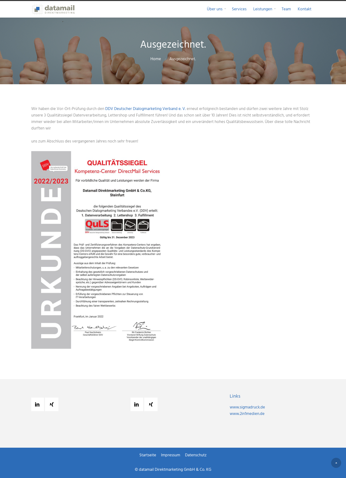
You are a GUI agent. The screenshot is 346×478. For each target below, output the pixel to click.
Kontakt (304, 9)
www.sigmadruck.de (247, 407)
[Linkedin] (38, 404)
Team (286, 9)
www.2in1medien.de (247, 414)
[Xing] (53, 404)
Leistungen (262, 9)
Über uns (214, 9)
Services (239, 9)
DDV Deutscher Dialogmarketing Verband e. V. (145, 109)
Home (155, 59)
